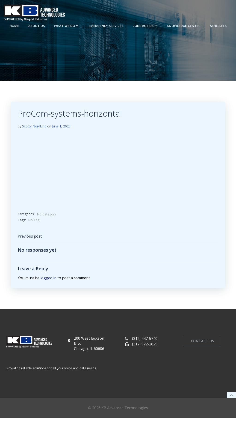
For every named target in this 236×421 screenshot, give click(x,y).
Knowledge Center (184, 25)
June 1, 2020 (61, 126)
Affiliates (218, 25)
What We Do (66, 25)
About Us (36, 25)
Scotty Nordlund (34, 126)
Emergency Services (105, 25)
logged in (48, 278)
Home (14, 25)
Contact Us (145, 25)
